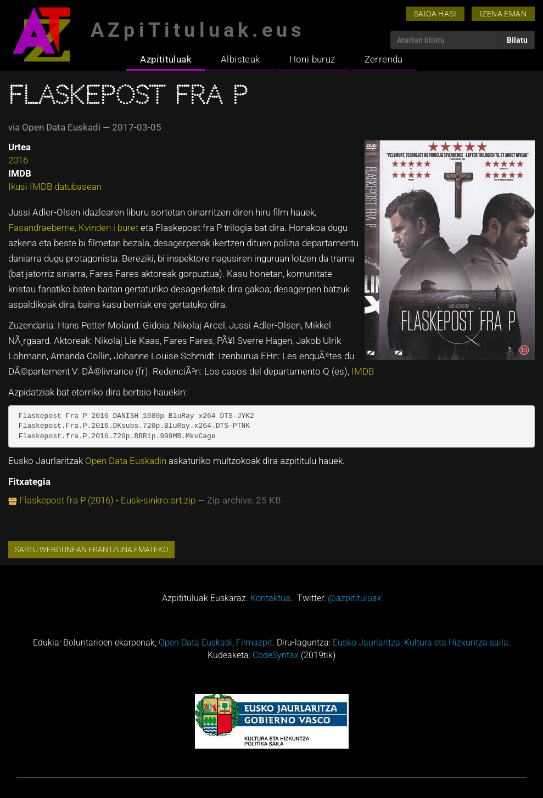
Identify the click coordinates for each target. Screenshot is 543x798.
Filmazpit (254, 642)
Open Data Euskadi (195, 642)
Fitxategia (29, 481)
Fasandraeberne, (43, 227)
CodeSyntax (276, 655)
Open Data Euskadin (127, 460)
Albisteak (240, 59)
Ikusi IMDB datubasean (55, 186)
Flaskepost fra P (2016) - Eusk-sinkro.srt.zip (107, 500)
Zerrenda (384, 59)
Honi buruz (312, 59)
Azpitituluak (166, 59)
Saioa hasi (435, 13)
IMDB (362, 371)
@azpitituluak (355, 598)
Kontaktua (270, 598)
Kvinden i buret (110, 227)
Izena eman (503, 13)
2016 (18, 160)
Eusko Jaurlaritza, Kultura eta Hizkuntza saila (420, 642)
